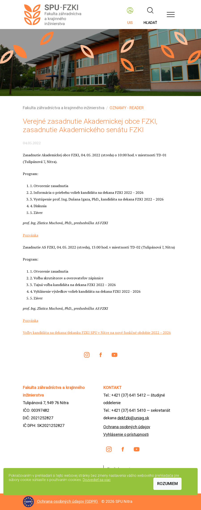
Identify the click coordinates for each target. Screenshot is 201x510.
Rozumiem (167, 483)
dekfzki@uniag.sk (133, 418)
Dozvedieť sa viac (97, 480)
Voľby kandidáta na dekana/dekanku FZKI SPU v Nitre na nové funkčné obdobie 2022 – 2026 (97, 332)
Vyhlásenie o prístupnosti (126, 434)
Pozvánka (30, 235)
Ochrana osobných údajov (126, 426)
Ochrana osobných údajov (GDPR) (68, 501)
